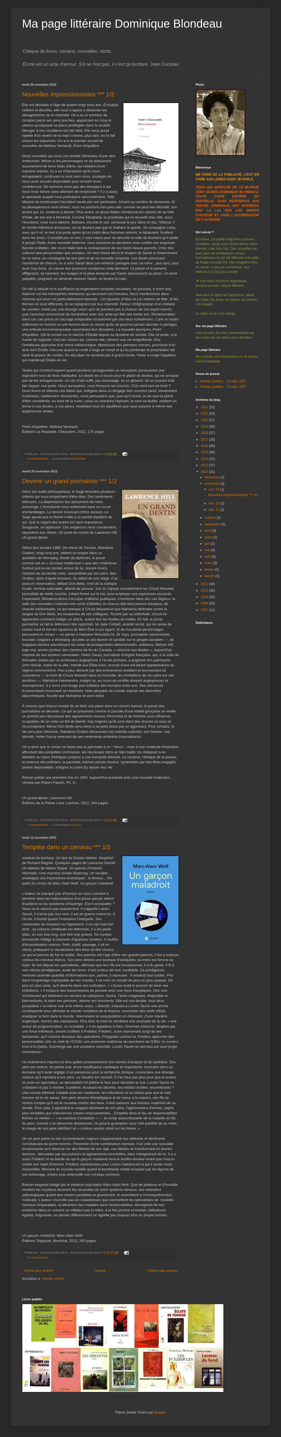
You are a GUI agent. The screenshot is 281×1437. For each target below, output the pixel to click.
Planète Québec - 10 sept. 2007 (223, 381)
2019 (205, 426)
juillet (209, 537)
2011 (205, 584)
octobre (211, 518)
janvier (210, 576)
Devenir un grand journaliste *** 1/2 (69, 481)
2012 (205, 472)
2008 (205, 603)
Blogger (159, 1412)
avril (208, 557)
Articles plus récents (38, 1271)
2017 (205, 439)
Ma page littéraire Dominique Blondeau (122, 23)
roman (76, 825)
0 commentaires (37, 458)
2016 (205, 446)
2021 (205, 413)
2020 (205, 420)
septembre (213, 524)
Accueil (100, 1271)
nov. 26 (214, 489)
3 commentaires (37, 825)
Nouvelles (78, 458)
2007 (205, 610)
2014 (205, 459)
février (210, 570)
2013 (205, 465)
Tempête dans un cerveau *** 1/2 (66, 847)
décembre (212, 477)
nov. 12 (214, 510)
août (208, 531)
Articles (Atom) (53, 1279)
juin (208, 544)
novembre (212, 484)
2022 (205, 407)
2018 (205, 433)
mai (208, 550)
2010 (205, 591)
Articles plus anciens (163, 1271)
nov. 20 (214, 503)
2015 (205, 452)
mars (209, 563)
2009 (205, 597)
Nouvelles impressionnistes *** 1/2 (68, 94)
